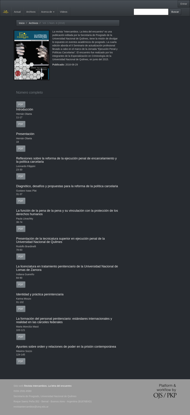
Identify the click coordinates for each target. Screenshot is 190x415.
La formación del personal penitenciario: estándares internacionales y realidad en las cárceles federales (64, 320)
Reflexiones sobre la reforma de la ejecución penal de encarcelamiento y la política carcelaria (66, 160)
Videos (63, 11)
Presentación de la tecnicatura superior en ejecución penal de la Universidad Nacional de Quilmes (60, 240)
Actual (17, 11)
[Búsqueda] (151, 12)
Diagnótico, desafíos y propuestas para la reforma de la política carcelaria (67, 186)
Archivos (31, 11)
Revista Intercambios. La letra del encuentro (48, 385)
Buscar (175, 11)
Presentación (25, 134)
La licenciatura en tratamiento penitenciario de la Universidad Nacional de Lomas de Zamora (67, 268)
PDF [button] (20, 104)
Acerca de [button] (47, 11)
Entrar (183, 3)
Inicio (22, 23)
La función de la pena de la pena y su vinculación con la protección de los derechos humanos (67, 212)
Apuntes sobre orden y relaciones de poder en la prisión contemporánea (66, 346)
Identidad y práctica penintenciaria (39, 294)
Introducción (24, 109)
